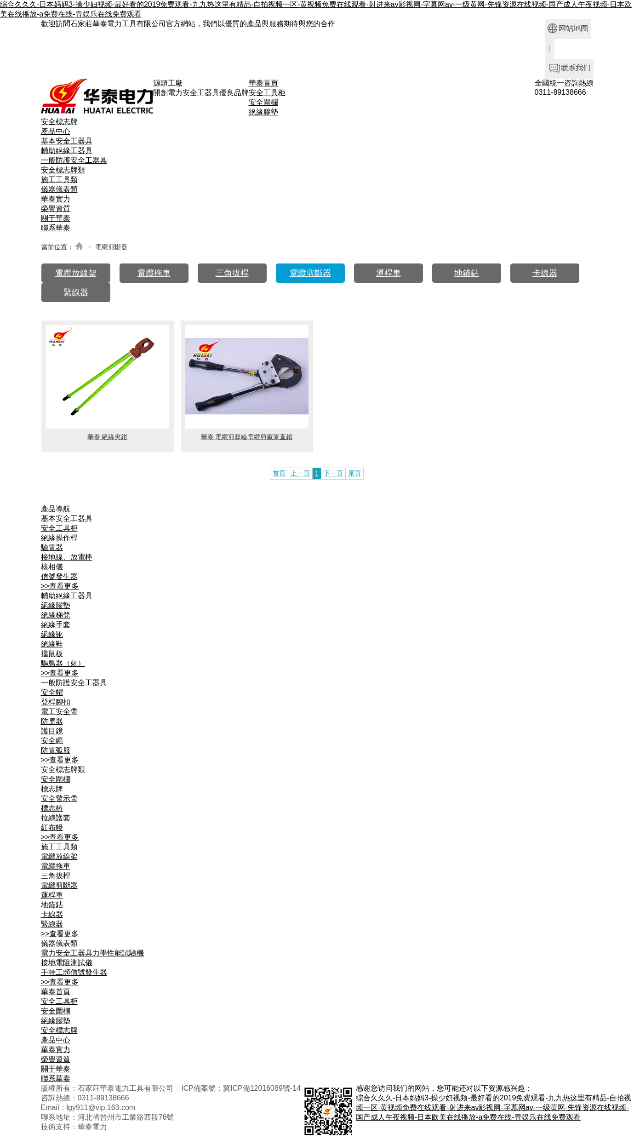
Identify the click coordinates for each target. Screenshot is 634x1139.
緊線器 (75, 292)
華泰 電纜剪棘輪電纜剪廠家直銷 (247, 437)
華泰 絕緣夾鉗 (107, 437)
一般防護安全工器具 (74, 160)
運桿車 (388, 273)
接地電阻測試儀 (66, 963)
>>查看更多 (60, 586)
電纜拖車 (154, 273)
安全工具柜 (267, 93)
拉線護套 (55, 818)
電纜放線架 (76, 273)
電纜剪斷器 (310, 273)
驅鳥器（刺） (63, 663)
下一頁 (333, 473)
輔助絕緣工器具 (66, 151)
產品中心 (55, 131)
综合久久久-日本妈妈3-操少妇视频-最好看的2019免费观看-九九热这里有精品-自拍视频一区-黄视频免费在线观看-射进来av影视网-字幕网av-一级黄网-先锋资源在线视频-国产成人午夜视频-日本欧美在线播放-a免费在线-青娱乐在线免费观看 (493, 1107)
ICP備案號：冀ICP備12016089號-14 (241, 1088)
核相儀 (52, 567)
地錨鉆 (466, 273)
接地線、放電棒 (66, 557)
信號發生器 (59, 576)
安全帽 (52, 692)
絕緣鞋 (52, 644)
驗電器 (52, 547)
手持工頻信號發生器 (74, 972)
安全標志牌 (59, 122)
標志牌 (52, 789)
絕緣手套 (55, 625)
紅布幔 (52, 827)
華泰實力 (55, 199)
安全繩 (52, 740)
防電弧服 (55, 750)
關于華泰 (55, 218)
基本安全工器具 (66, 141)
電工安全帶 (59, 711)
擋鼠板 (52, 654)
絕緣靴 (52, 634)
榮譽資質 (55, 208)
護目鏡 (52, 731)
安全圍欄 (263, 102)
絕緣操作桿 (59, 538)
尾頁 (354, 473)
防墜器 (52, 721)
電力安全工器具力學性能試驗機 (92, 953)
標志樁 (52, 808)
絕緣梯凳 (55, 615)
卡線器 (544, 273)
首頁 (279, 473)
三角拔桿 (232, 273)
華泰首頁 (263, 83)
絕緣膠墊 (263, 112)
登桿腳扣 (55, 702)
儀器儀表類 (59, 189)
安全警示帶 (59, 798)
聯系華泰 (55, 228)
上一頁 (300, 473)
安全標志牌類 (63, 170)
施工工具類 (59, 179)
